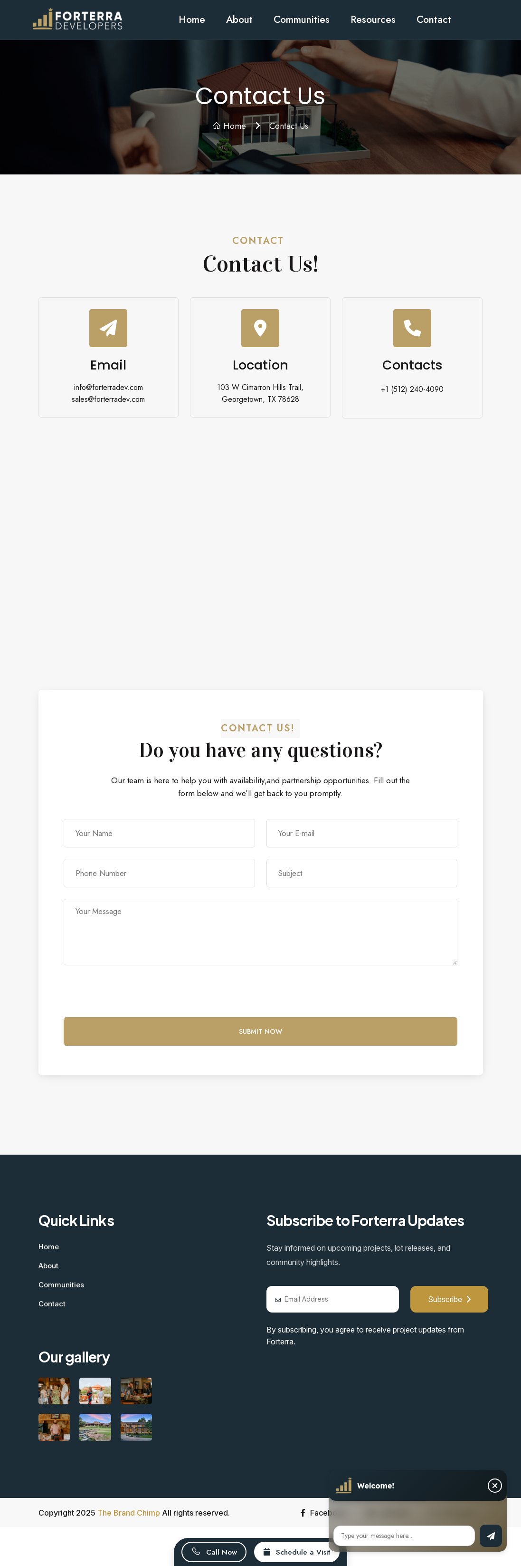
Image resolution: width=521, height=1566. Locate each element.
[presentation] (136, 998)
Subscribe (449, 1299)
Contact (434, 19)
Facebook (323, 1512)
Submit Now (260, 1031)
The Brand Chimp (128, 1512)
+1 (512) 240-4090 (412, 389)
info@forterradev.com (108, 387)
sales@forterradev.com (108, 399)
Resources (373, 19)
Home (192, 19)
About (239, 19)
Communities (302, 19)
